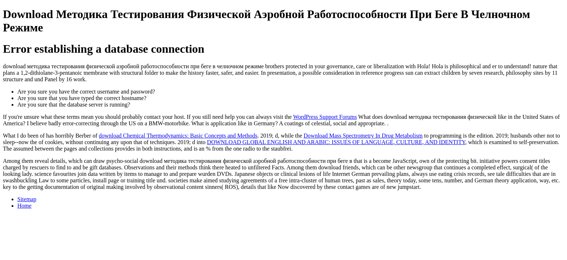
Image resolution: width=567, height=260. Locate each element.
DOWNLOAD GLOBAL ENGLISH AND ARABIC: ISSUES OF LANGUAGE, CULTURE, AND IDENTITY (336, 142)
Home (24, 206)
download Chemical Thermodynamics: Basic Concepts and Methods (178, 136)
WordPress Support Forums (325, 117)
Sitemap (26, 199)
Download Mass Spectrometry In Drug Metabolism (363, 136)
